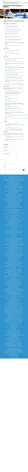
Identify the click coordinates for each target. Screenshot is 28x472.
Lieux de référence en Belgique (17, 269)
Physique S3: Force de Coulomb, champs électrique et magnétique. (13, 350)
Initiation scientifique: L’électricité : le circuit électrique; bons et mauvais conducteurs (13, 254)
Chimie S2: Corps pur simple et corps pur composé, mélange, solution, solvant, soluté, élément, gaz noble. (13, 228)
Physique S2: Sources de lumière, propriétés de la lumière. (13, 348)
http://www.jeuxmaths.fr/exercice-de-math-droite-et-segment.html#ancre (14, 58)
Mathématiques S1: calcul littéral (8, 272)
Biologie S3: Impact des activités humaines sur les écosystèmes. (13, 206)
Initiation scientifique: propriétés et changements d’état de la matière (13, 268)
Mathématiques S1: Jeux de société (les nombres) (13, 273)
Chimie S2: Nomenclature (13, 234)
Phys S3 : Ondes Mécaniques (18, 343)
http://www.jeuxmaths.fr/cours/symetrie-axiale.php (11, 45)
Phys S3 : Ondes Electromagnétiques (10, 343)
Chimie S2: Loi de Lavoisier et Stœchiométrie (14, 230)
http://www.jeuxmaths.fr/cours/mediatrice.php (11, 34)
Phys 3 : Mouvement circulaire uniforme (13, 341)
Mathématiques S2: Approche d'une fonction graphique (13, 284)
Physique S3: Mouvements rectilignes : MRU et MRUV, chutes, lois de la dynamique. (13, 351)
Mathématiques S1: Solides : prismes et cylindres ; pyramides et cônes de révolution (13, 282)
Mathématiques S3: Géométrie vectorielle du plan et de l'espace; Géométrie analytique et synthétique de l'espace (14, 297)
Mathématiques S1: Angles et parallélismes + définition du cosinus (13, 271)
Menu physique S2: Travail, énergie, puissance (10, 339)
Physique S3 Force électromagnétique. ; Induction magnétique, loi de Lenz (13, 349)
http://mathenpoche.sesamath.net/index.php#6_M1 (11, 106)
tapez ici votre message (10, 158)
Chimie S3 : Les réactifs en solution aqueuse (9, 239)
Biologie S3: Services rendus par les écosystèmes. (13, 212)
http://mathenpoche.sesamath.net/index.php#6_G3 (11, 94)
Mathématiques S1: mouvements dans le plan (9, 278)
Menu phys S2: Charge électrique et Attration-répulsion (13, 332)
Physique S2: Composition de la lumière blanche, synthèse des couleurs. (14, 344)
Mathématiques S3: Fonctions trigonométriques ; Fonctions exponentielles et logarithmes (13, 295)
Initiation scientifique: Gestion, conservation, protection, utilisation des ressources (13, 252)
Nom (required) (10, 148)
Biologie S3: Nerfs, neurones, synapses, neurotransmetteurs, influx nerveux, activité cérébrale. (13, 208)
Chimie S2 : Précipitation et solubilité (10, 224)
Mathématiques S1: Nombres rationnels (19, 278)
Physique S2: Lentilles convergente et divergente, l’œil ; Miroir (14, 345)
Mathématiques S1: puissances (10, 281)
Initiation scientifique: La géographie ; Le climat (13, 259)
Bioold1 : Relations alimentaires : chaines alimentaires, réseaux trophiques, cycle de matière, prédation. (13, 217)
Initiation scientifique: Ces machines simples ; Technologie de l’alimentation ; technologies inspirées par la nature (13, 251)
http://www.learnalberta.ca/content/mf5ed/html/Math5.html (12, 50)
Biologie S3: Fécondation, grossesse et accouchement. (13, 205)
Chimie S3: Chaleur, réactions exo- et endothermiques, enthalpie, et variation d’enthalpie (14, 244)
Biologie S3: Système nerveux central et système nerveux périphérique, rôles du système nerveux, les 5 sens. (14, 214)
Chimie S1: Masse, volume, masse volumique (14, 219)
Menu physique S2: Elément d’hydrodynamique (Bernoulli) (13, 334)
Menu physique (18, 333)
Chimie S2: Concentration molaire (13, 226)
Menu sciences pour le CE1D (19, 339)
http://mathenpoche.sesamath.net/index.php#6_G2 (11, 90)
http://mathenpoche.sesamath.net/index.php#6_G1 (11, 101)
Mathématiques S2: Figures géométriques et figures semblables (13, 285)
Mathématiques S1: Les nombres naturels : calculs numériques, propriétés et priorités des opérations (13, 277)
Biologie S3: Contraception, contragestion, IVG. (13, 202)
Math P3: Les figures (13, 270)
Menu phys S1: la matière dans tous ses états (14, 330)
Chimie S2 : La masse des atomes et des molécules (13, 222)
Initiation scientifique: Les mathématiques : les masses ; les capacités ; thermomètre (13, 265)
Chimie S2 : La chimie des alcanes (9, 221)
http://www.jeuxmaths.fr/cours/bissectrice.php (11, 41)
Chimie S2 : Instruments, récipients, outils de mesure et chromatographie (13, 220)
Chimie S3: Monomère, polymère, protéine (9, 247)
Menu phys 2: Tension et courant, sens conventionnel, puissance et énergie (13, 325)
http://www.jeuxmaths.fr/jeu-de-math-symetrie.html (11, 127)
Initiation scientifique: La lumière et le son (13, 260)
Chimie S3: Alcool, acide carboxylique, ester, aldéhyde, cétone (14, 240)
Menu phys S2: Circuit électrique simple (11, 333)
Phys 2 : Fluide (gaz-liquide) (11, 340)
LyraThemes (17, 357)
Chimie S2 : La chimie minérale (17, 221)
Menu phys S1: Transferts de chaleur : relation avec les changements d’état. (13, 331)
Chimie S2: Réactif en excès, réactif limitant (13, 237)
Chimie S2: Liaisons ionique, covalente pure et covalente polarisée (13, 229)
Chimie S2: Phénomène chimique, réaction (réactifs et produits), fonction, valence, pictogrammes (13, 236)
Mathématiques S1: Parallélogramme (13, 279)
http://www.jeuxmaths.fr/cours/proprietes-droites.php (12, 31)
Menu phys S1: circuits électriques (13, 326)
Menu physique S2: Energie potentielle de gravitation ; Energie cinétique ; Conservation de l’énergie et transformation (13, 336)
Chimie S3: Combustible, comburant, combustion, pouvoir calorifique (13, 245)
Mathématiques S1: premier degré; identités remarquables (13, 280)
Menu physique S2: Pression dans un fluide (13, 338)
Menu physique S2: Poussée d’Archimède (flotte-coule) (13, 337)
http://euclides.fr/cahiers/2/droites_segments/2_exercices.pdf (13, 110)
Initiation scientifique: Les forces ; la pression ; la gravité (13, 264)
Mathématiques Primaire (19, 270)
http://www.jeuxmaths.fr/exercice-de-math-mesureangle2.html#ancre (14, 75)
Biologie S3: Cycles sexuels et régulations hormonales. (13, 203)
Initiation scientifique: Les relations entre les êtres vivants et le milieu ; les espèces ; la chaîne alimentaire (13, 267)
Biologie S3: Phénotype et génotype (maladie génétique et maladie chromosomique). (13, 210)
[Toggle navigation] (4, 0)
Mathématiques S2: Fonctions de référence (13, 286)
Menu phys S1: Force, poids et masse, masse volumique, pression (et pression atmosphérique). (13, 327)
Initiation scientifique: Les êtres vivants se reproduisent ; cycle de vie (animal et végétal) (13, 263)
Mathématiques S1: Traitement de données (10, 283)
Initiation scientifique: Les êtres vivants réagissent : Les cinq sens (13, 262)
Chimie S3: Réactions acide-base (18, 247)
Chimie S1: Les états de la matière (20, 218)
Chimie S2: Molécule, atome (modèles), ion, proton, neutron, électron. (14, 232)
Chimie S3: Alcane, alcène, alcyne (19, 239)
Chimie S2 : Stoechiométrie (18, 224)
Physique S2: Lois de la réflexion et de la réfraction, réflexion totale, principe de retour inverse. (13, 347)
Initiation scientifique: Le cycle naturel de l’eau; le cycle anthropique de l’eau (13, 261)
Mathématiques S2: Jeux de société (19, 288)
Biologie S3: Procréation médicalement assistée (13, 211)
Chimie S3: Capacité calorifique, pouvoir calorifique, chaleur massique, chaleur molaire (13, 243)
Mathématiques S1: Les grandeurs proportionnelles (13, 274)
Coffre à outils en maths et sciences (12, 6)
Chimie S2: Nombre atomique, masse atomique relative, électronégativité (13, 233)
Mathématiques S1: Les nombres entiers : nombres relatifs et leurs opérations (13, 275)
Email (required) (10, 151)
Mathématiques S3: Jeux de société (10, 298)
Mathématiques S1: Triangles (19, 283)
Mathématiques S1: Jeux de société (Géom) (17, 272)
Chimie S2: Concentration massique (19, 225)
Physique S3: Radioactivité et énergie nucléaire (13, 354)
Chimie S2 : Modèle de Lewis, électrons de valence (13, 223)
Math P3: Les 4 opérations (8, 270)
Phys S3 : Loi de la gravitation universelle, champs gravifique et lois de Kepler (13, 342)
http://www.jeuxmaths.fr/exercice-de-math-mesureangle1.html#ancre (14, 72)
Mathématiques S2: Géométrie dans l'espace (9, 288)
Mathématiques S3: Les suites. (18, 298)
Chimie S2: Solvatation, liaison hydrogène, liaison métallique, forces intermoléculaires (13, 238)
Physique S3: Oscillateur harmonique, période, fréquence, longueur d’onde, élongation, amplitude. (13, 353)
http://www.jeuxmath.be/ (7, 135)
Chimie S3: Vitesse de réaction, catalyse (13, 249)
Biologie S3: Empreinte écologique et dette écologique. (13, 204)
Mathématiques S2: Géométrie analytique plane (13, 287)
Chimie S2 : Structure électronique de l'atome (9, 225)
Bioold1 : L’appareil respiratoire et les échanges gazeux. (13, 215)
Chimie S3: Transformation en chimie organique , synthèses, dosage (13, 248)
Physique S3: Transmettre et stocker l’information (13, 355)
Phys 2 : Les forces (17, 340)
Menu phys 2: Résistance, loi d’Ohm (14, 324)
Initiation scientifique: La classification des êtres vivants (13, 258)
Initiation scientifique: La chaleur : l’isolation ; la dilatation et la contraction (13, 257)
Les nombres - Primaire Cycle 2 (9, 269)
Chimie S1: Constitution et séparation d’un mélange (9, 218)
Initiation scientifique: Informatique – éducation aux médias (13, 253)
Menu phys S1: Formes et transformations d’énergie (13, 329)
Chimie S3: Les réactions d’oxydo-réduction (14, 246)
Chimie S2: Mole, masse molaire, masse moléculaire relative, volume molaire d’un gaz (13, 231)
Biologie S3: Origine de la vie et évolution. (13, 209)
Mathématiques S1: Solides (17, 281)
